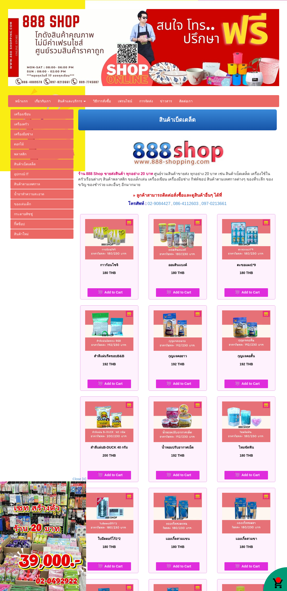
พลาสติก (20, 154)
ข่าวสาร (166, 101)
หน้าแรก (21, 101)
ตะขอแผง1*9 (246, 265)
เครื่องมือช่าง (23, 134)
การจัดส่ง (146, 101)
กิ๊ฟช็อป (19, 224)
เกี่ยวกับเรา (43, 101)
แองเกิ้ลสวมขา (246, 539)
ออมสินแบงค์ (177, 265)
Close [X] (79, 479)
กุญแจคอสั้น (246, 356)
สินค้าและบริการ (72, 101)
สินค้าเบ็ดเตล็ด (25, 164)
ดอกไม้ (19, 144)
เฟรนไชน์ (125, 101)
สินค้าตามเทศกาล (27, 184)
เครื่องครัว (21, 124)
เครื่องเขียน (22, 114)
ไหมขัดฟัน (246, 447)
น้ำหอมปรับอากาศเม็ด (178, 447)
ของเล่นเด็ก (22, 204)
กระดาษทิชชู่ (23, 214)
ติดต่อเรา (186, 101)
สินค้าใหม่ (21, 234)
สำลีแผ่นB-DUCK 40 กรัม (109, 447)
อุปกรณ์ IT (21, 174)
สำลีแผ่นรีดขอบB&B (109, 356)
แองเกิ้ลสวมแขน (178, 539)
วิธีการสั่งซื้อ (102, 101)
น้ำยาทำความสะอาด (29, 194)
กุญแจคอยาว (177, 356)
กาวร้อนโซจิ (109, 265)
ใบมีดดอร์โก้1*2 (109, 539)
